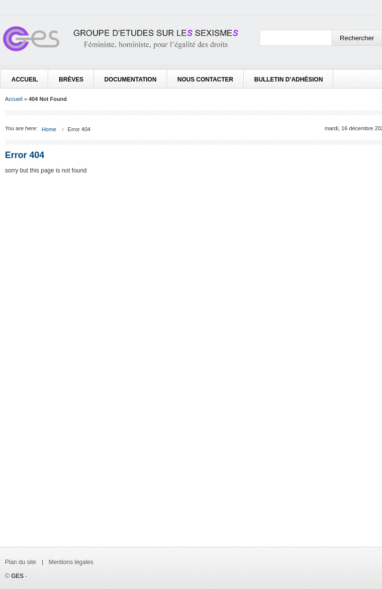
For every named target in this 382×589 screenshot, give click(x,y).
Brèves (71, 79)
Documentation (130, 79)
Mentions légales (71, 562)
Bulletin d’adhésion (288, 79)
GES (17, 576)
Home (49, 129)
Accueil (24, 79)
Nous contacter (205, 79)
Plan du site (20, 562)
